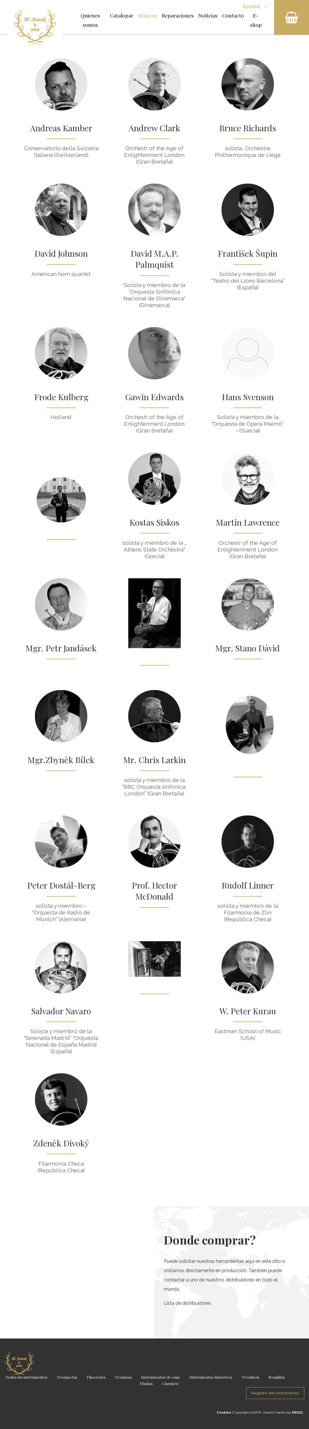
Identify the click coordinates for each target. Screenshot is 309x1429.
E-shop (256, 20)
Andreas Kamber (61, 127)
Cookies (224, 1412)
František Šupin (248, 253)
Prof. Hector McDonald (154, 891)
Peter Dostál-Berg (61, 885)
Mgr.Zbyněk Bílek (61, 759)
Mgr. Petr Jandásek (61, 647)
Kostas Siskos (154, 522)
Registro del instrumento (275, 1393)
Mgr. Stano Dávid (247, 647)
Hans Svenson (248, 396)
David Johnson (61, 253)
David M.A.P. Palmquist (154, 259)
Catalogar (121, 15)
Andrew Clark (154, 127)
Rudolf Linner (248, 885)
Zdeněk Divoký (61, 1142)
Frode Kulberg (61, 396)
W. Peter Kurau (247, 1010)
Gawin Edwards (154, 396)
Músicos (147, 15)
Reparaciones (178, 15)
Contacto (233, 15)
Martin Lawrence (248, 522)
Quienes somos (90, 20)
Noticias (207, 15)
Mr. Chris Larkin (154, 759)
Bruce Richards (247, 127)
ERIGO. (298, 1412)
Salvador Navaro (61, 1010)
